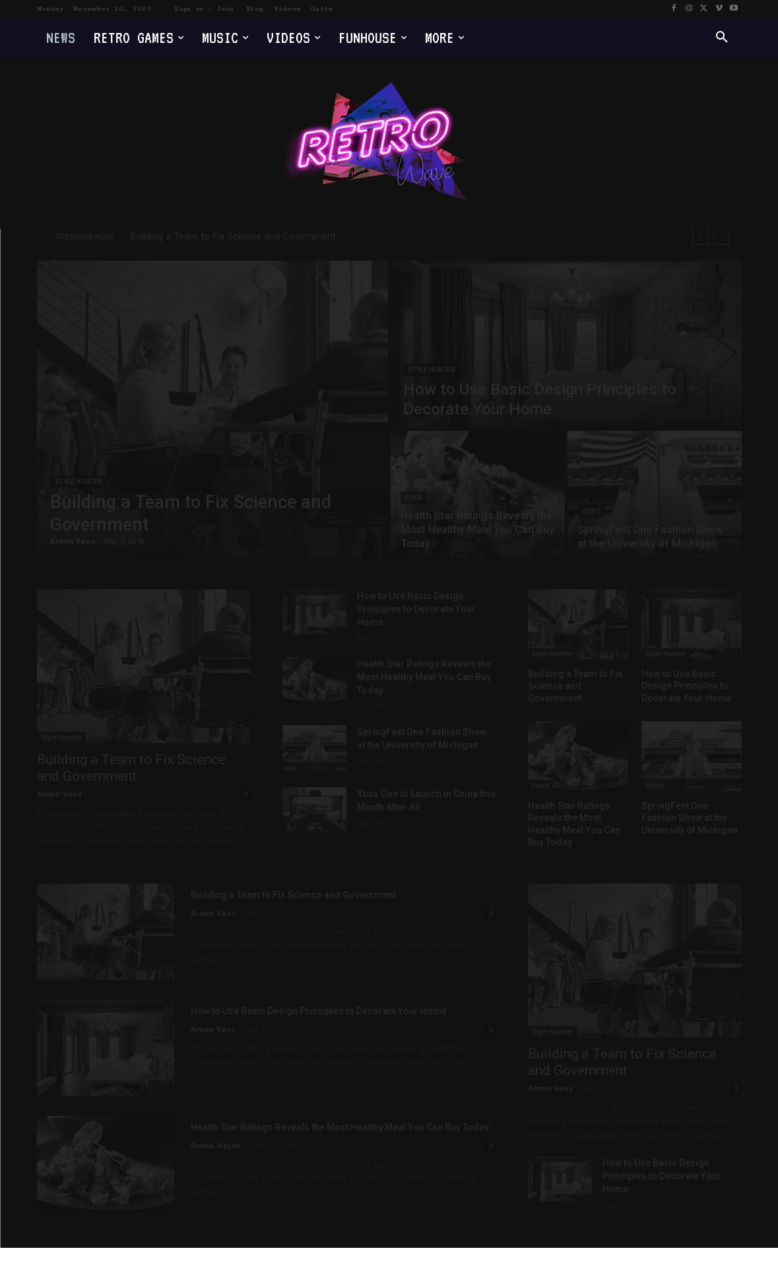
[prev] (700, 236)
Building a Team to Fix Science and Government (233, 236)
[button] (722, 37)
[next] (721, 236)
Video (591, 511)
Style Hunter (78, 481)
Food (413, 498)
